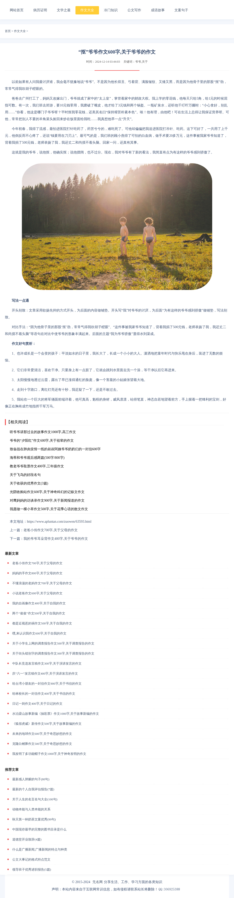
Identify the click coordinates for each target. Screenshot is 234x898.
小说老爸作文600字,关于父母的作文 (37, 593)
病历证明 (40, 10)
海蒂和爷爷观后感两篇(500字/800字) (37, 458)
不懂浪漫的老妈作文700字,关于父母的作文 (42, 583)
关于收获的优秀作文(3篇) (29, 483)
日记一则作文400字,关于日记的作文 (37, 703)
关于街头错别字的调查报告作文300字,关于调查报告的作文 (53, 653)
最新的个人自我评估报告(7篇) (33, 789)
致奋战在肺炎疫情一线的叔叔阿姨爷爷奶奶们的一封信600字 (55, 449)
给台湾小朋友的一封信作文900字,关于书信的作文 (47, 683)
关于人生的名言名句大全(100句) (34, 799)
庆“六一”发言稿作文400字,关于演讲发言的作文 (45, 673)
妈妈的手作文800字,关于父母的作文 (37, 573)
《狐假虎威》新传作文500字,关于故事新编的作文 (47, 723)
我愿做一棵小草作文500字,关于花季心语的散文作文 (49, 509)
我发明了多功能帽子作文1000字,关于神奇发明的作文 (49, 754)
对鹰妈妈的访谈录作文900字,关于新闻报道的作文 (47, 500)
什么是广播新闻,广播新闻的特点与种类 (39, 849)
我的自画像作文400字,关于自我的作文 (39, 603)
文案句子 (181, 10)
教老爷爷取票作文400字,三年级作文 (37, 466)
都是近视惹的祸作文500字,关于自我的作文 (42, 623)
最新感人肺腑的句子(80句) (30, 779)
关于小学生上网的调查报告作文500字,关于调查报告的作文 (53, 643)
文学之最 (64, 10)
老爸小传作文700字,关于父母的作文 (51, 530)
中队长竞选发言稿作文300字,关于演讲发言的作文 (47, 663)
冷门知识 (111, 10)
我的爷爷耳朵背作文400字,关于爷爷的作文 (56, 539)
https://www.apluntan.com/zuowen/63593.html (59, 521)
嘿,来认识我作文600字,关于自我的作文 (39, 633)
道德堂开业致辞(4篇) (26, 839)
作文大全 (87, 10)
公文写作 (134, 10)
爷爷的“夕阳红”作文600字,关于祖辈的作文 (42, 440)
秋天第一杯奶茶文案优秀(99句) (34, 819)
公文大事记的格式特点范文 (31, 859)
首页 (8, 31)
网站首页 (17, 10)
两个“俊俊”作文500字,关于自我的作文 (38, 613)
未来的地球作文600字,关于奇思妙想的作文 (42, 734)
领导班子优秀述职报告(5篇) (31, 869)
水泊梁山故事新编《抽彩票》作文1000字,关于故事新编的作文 (55, 713)
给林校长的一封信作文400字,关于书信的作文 (43, 693)
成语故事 (158, 10)
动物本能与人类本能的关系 (31, 809)
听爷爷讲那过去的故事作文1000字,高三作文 (43, 432)
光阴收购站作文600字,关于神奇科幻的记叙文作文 (47, 492)
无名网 (97, 882)
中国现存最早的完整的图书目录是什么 (39, 829)
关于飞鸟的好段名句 (25, 475)
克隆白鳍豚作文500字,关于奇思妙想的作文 (42, 744)
